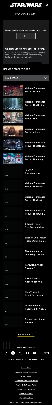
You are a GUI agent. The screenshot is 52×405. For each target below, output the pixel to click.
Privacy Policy (26, 376)
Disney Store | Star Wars (26, 389)
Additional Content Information (26, 372)
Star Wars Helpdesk (26, 394)
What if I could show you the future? (25, 48)
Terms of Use (26, 368)
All (13, 78)
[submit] (47, 5)
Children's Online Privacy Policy (26, 381)
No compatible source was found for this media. (26, 30)
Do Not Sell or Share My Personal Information (26, 402)
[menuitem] (4, 5)
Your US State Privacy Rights (26, 385)
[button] (26, 334)
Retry (26, 36)
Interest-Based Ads (26, 398)
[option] (28, 78)
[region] (26, 33)
